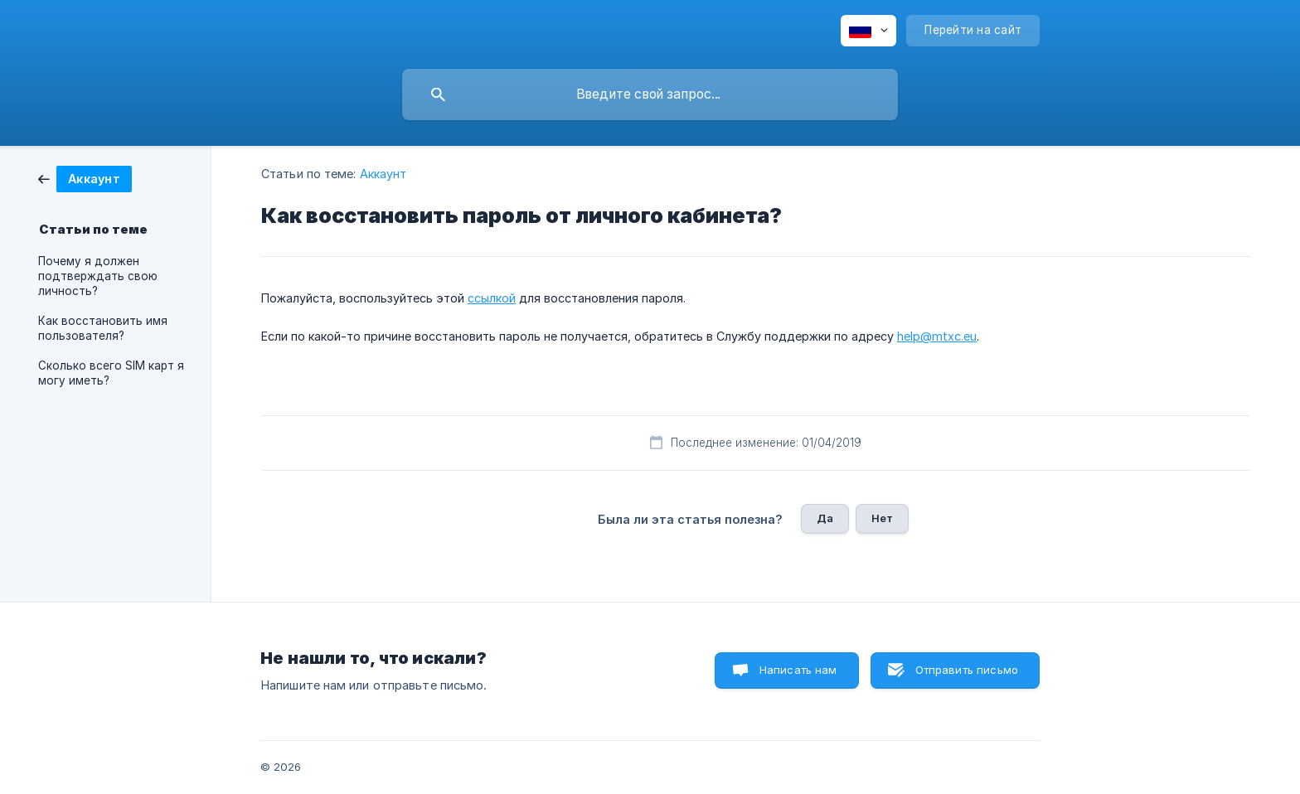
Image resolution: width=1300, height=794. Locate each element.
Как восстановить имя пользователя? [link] (102, 328)
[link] (85, 178)
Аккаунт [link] (383, 174)
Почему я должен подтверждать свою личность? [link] (98, 276)
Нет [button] (882, 518)
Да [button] (825, 518)
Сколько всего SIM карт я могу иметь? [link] (111, 373)
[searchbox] (650, 94)
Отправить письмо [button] (966, 669)
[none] (868, 30)
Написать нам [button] (798, 669)
